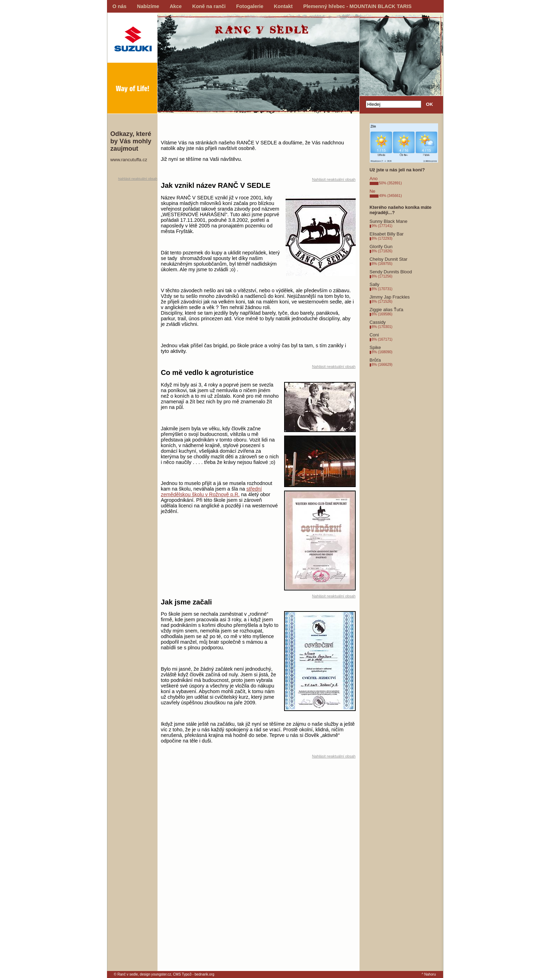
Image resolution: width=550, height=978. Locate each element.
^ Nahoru (429, 974)
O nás (120, 6)
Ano (374, 178)
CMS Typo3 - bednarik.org (193, 974)
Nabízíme (148, 6)
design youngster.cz (155, 974)
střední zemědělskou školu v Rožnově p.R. (211, 491)
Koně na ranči (209, 6)
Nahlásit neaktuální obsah (137, 178)
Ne (373, 191)
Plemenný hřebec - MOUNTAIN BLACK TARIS (357, 6)
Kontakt (283, 6)
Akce (176, 6)
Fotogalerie (249, 6)
